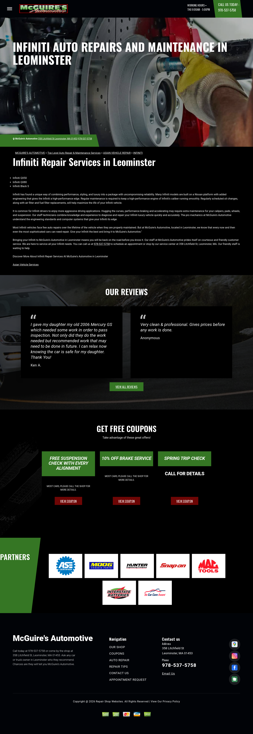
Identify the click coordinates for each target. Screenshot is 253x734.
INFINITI (138, 152)
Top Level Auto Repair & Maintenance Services (74, 152)
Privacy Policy (171, 701)
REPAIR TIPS (118, 666)
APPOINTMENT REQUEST (128, 680)
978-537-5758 (227, 9)
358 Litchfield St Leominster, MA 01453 (57, 138)
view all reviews (126, 386)
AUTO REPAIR (119, 660)
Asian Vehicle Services (26, 264)
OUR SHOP (117, 647)
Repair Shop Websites (109, 701)
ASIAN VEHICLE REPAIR (117, 152)
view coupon (68, 501)
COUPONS (116, 653)
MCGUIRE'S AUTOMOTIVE (30, 152)
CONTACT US (119, 673)
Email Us (168, 673)
